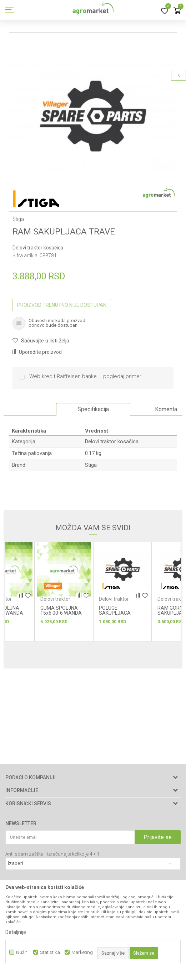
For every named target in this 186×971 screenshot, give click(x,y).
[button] (40, 341)
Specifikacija (93, 409)
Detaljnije (15, 932)
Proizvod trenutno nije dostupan (61, 305)
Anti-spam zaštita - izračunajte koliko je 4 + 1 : (53, 854)
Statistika (50, 952)
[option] (93, 116)
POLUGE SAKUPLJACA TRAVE (115, 612)
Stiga (91, 465)
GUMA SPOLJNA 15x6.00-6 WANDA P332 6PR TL (61, 612)
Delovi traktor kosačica (37, 248)
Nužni (22, 952)
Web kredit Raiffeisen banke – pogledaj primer (85, 376)
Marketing (82, 952)
